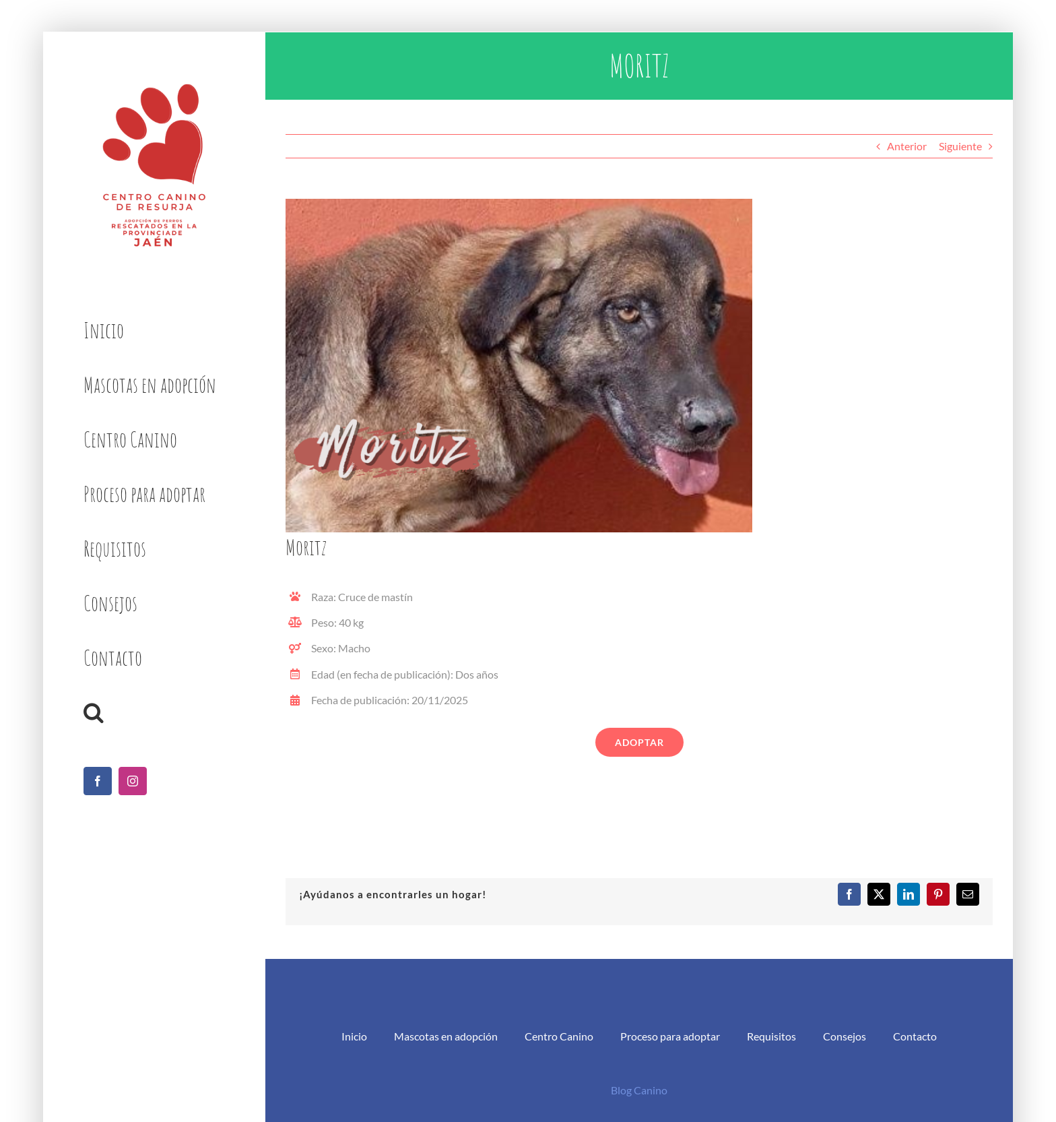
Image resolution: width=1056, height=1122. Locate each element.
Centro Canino (559, 1036)
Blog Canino (639, 1090)
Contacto (915, 1036)
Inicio (354, 1036)
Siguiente (960, 145)
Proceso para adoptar (670, 1036)
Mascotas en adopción (446, 1036)
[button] (154, 712)
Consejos (844, 1036)
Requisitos (771, 1036)
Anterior (907, 145)
